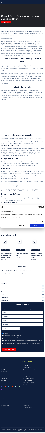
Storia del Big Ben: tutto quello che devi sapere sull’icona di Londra (16, 269)
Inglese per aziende (27, 375)
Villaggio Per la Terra (10, 135)
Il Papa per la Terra (9, 159)
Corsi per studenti (27, 366)
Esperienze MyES (22, 287)
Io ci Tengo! (6, 168)
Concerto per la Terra (10, 145)
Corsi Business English (28, 373)
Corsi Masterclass (27, 371)
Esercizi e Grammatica (22, 284)
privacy (26, 431)
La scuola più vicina (5, 400)
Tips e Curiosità (6, 22)
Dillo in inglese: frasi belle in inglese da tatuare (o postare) (6, 253)
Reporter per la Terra (10, 194)
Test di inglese (26, 405)
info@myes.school (21, 431)
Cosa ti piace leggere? (6, 330)
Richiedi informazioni (9, 347)
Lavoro (22, 293)
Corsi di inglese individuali (29, 382)
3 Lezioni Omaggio (27, 400)
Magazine (25, 398)
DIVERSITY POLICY (5, 377)
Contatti (3, 398)
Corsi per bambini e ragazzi (29, 368)
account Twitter (14, 191)
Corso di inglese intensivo (29, 385)
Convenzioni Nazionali (28, 407)
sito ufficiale (9, 43)
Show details (38, 221)
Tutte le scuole (4, 403)
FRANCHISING (4, 370)
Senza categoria (22, 296)
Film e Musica (22, 290)
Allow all (36, 225)
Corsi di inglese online (28, 380)
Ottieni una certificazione (29, 378)
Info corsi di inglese (5, 405)
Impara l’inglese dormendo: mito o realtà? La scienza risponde (15, 272)
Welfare (25, 403)
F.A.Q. (2, 375)
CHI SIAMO (3, 368)
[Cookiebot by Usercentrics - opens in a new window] (38, 207)
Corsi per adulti (27, 364)
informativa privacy (6, 340)
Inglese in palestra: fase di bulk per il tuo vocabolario (13, 275)
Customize (22, 225)
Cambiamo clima (9, 203)
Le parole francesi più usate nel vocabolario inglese (36, 253)
